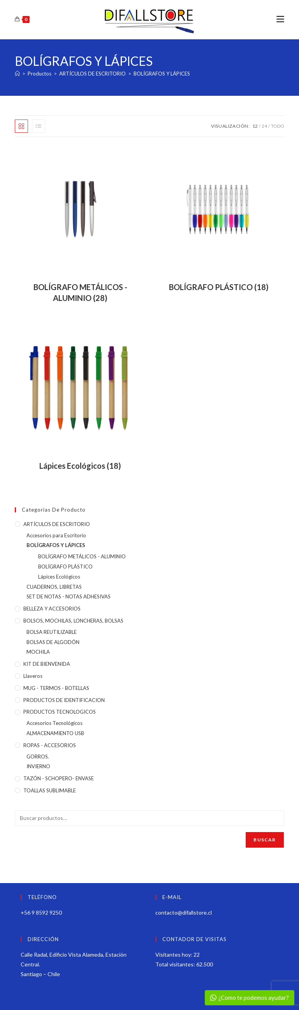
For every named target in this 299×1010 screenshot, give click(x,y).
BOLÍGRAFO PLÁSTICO (65, 566)
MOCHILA (38, 652)
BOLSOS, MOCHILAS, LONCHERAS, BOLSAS (73, 621)
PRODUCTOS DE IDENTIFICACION (64, 700)
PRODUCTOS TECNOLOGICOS (59, 712)
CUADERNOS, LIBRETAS (54, 587)
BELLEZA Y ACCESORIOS (52, 608)
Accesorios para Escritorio (56, 535)
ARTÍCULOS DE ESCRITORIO (56, 524)
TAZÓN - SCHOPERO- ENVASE (58, 778)
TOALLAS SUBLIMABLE (49, 790)
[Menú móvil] (280, 19)
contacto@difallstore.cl (183, 912)
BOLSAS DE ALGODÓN (52, 642)
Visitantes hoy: (174, 954)
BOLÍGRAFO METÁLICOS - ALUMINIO (82, 556)
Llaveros (32, 676)
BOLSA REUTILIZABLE (51, 632)
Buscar (264, 840)
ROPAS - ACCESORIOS (49, 745)
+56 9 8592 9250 (41, 912)
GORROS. (37, 756)
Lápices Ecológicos (59, 577)
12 (255, 126)
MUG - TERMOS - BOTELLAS (56, 688)
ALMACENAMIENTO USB (55, 733)
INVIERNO (38, 766)
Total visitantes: (175, 964)
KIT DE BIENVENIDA (46, 664)
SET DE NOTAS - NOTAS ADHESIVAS (68, 596)
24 (264, 126)
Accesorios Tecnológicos (54, 723)
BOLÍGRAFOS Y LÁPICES (162, 73)
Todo (277, 126)
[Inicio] (17, 73)
